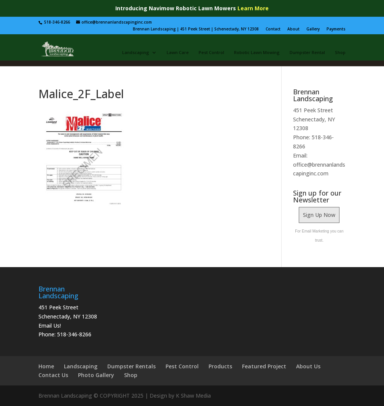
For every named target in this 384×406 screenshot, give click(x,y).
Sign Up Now (319, 214)
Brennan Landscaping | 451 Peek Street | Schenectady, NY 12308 (196, 29)
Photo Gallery (96, 375)
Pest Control (211, 52)
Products (220, 366)
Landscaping (135, 52)
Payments (336, 29)
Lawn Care (178, 52)
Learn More (253, 8)
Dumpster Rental (307, 52)
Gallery (313, 29)
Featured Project (264, 366)
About (293, 29)
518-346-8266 (74, 334)
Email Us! (49, 325)
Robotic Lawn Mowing (257, 52)
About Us (308, 366)
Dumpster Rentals (131, 366)
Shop (340, 52)
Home (46, 366)
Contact (273, 29)
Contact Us (53, 375)
